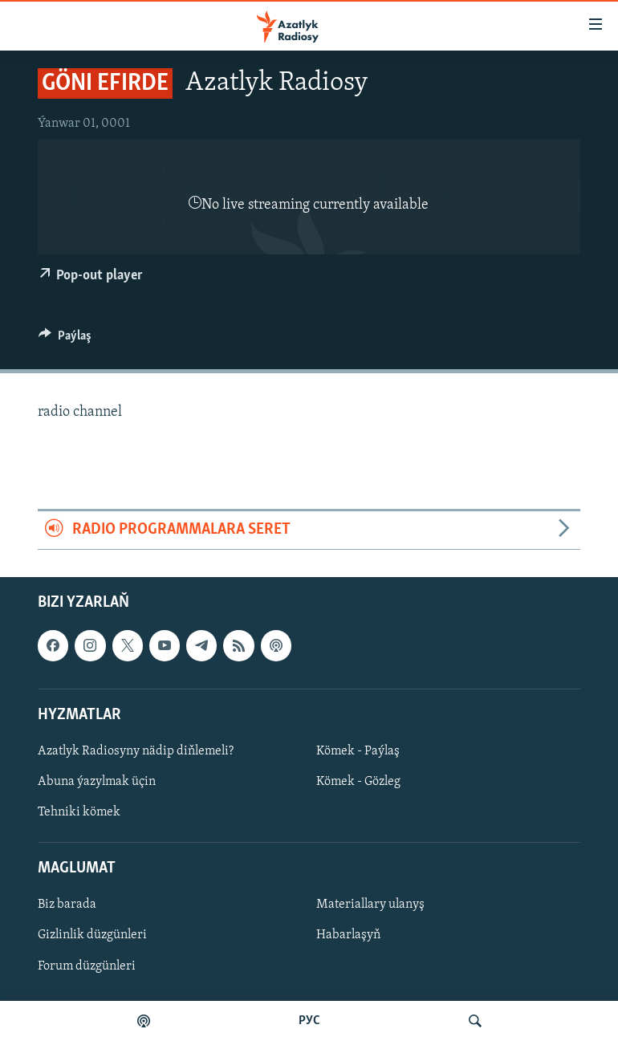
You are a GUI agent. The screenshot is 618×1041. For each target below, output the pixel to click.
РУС (309, 1021)
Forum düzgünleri (87, 965)
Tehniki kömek (79, 812)
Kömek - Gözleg (358, 781)
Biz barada (67, 904)
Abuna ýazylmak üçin (97, 781)
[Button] (65, 339)
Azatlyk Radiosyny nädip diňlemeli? (136, 751)
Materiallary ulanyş (370, 904)
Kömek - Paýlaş (358, 751)
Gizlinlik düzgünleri (92, 935)
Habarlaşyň (348, 935)
